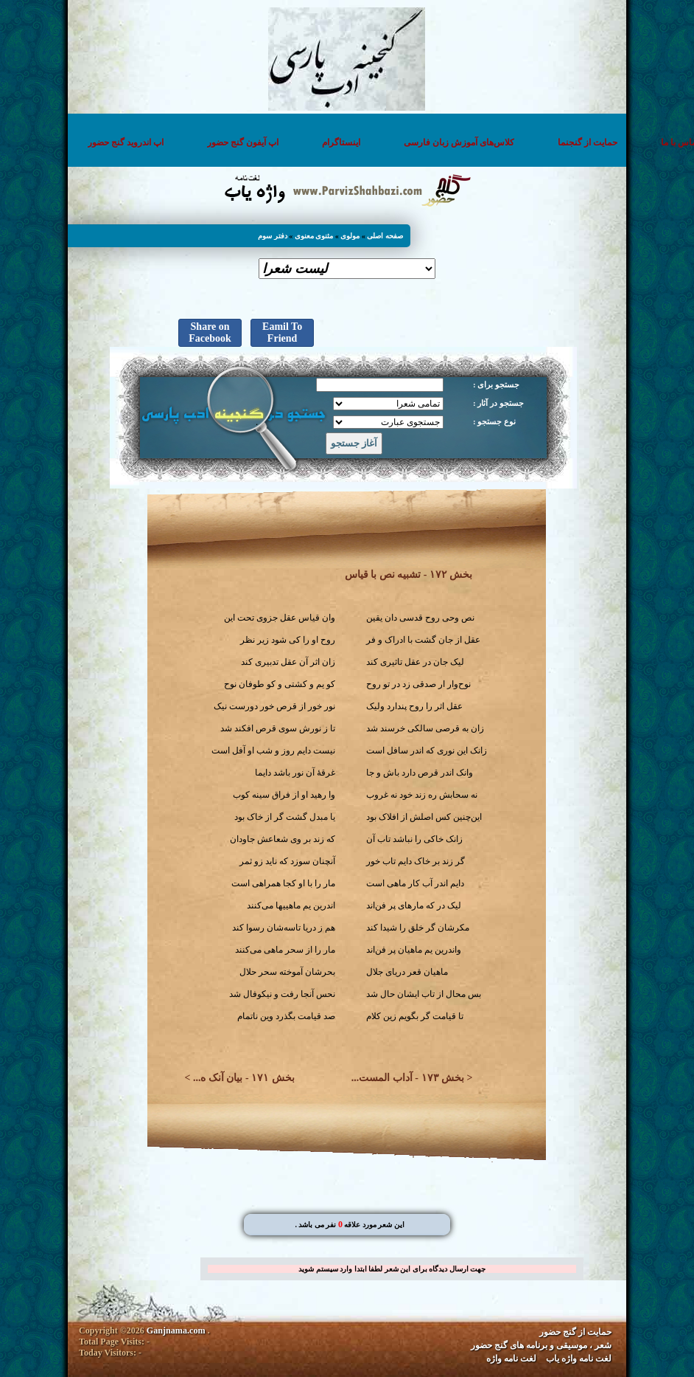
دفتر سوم (273, 236)
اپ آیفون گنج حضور (239, 142)
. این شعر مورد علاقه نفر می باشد (350, 1225)
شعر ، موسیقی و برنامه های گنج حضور (544, 1345)
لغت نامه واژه (515, 1358)
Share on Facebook (206, 332)
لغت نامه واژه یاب (582, 1358)
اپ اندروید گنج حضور (122, 142)
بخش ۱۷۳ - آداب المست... (407, 1077)
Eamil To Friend (278, 332)
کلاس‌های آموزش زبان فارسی (455, 142)
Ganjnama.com (172, 1330)
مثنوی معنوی (314, 236)
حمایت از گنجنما (584, 142)
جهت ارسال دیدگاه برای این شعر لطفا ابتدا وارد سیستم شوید (388, 1269)
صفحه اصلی (386, 236)
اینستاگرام (337, 142)
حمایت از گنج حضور (579, 1332)
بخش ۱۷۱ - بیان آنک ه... (244, 1077)
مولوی (350, 236)
